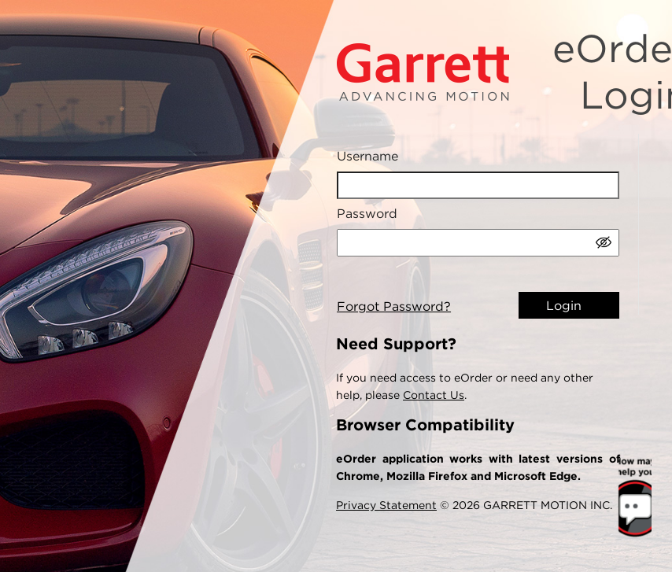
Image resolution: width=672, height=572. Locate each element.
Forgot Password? (394, 307)
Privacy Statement (386, 505)
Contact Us (433, 395)
